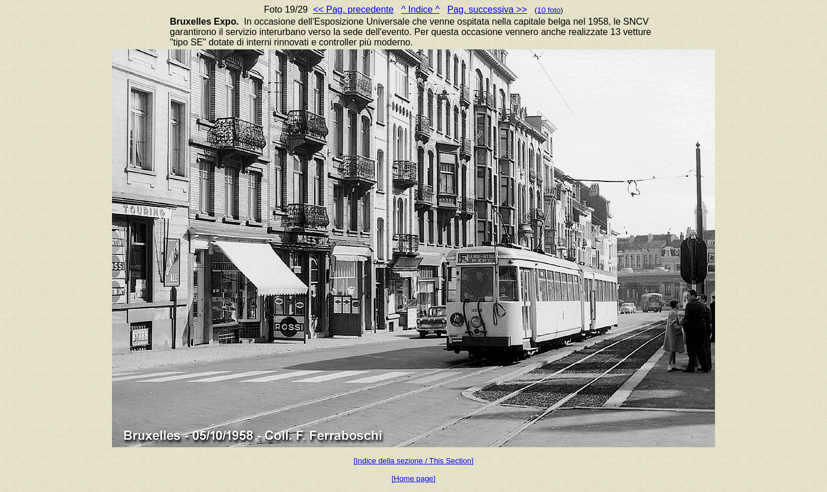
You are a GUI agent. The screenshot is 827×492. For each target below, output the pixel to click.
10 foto (549, 10)
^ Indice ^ (420, 9)
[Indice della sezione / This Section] (414, 460)
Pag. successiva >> (487, 9)
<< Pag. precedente (353, 9)
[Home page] (413, 478)
